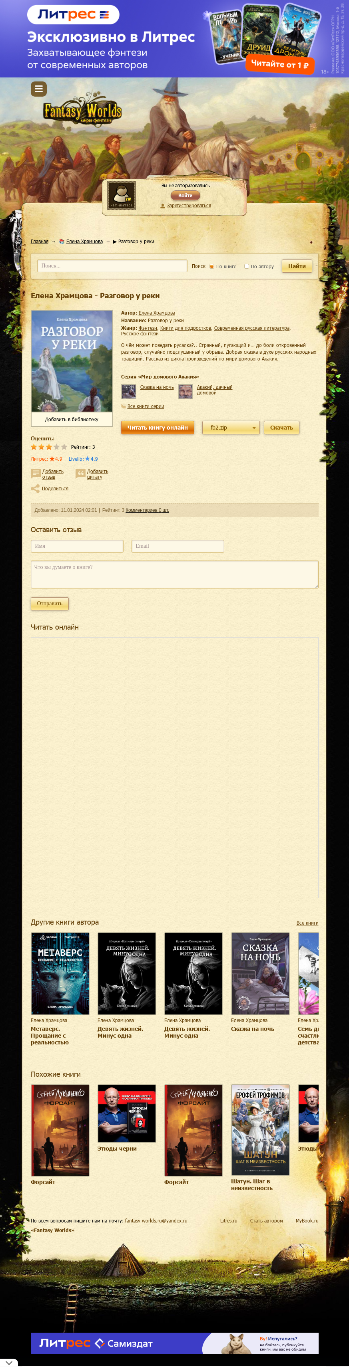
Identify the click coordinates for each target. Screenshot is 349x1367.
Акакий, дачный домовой (215, 389)
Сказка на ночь (157, 387)
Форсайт (43, 1182)
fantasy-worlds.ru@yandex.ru (156, 1220)
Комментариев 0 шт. (147, 510)
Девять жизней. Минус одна (120, 1032)
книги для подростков (185, 328)
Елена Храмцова (84, 241)
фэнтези (148, 328)
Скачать (281, 427)
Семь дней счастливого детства (316, 1035)
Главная (39, 241)
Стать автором (266, 1220)
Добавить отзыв (53, 473)
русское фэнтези (140, 333)
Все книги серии (146, 406)
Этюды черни (117, 1148)
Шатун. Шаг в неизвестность (252, 1184)
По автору (259, 266)
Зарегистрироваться (189, 205)
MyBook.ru (307, 1220)
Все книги (308, 922)
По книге (222, 266)
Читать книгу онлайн (158, 427)
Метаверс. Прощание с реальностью (50, 1035)
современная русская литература (251, 328)
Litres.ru (228, 1220)
